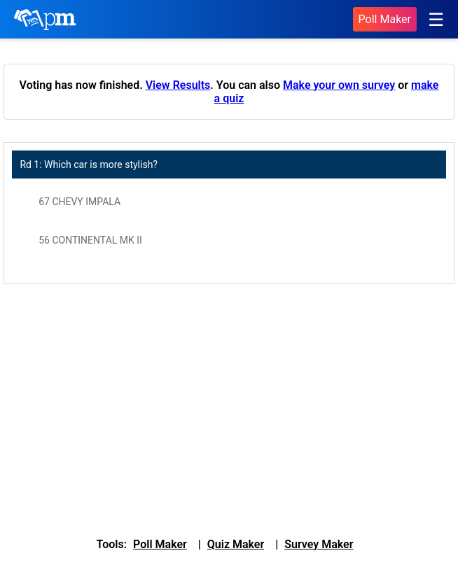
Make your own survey (339, 85)
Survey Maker (318, 544)
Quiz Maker (235, 544)
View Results (178, 85)
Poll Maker (385, 19)
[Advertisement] (229, 407)
